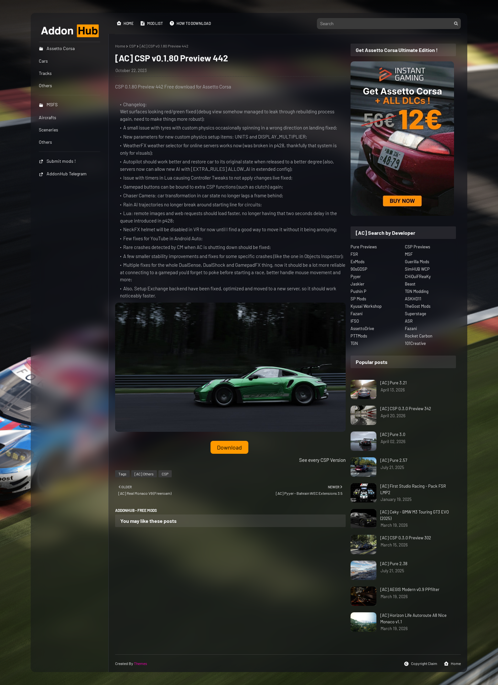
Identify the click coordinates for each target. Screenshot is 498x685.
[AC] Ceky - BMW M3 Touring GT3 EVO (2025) (414, 515)
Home (125, 23)
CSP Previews (417, 246)
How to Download (190, 23)
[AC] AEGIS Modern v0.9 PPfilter (409, 589)
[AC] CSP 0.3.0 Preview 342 (405, 408)
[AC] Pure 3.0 (392, 434)
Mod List (151, 23)
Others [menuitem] (45, 85)
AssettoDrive (362, 328)
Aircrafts (47, 117)
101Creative (415, 343)
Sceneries (48, 129)
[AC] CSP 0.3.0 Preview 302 (405, 537)
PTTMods (359, 335)
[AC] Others (144, 474)
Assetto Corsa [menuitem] (57, 48)
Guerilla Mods (417, 261)
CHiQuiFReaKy (418, 276)
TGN (354, 343)
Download (229, 447)
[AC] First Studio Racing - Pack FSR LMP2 (413, 489)
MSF (409, 254)
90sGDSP (359, 269)
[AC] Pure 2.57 (393, 460)
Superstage (415, 313)
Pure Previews (364, 246)
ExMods (357, 261)
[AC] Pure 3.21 (393, 382)
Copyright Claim (420, 663)
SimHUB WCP (417, 269)
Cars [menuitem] (43, 61)
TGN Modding (416, 291)
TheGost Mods (417, 306)
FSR (354, 254)
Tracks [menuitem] (45, 73)
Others (45, 142)
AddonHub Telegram (63, 173)
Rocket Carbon (418, 335)
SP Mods (358, 298)
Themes (140, 663)
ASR (409, 321)
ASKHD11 (413, 298)
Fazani (357, 313)
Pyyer (356, 276)
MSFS (48, 104)
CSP (132, 46)
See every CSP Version (322, 460)
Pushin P (358, 291)
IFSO (355, 321)
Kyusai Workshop (366, 306)
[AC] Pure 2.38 (393, 563)
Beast (410, 283)
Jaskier (357, 283)
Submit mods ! (57, 161)
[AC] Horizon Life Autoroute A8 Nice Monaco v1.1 (413, 618)
